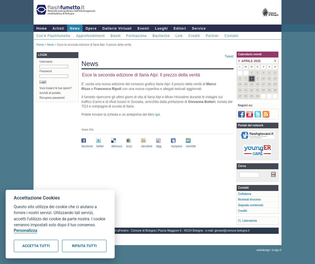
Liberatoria (249, 220)
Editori (180, 28)
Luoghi (161, 28)
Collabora (244, 193)
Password (45, 71)
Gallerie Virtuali (117, 28)
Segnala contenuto (250, 205)
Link (179, 36)
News (75, 28)
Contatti (231, 36)
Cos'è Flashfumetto (53, 36)
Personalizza (25, 230)
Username (45, 61)
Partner (212, 36)
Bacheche (161, 36)
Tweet (229, 56)
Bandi (115, 36)
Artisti (58, 28)
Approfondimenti (90, 36)
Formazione (136, 36)
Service (199, 28)
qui (157, 114)
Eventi (143, 28)
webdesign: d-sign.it (269, 250)
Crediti (194, 36)
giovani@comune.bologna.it (232, 230)
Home (41, 28)
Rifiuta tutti (84, 246)
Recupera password (52, 97)
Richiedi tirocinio (249, 199)
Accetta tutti (36, 246)
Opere (91, 28)
